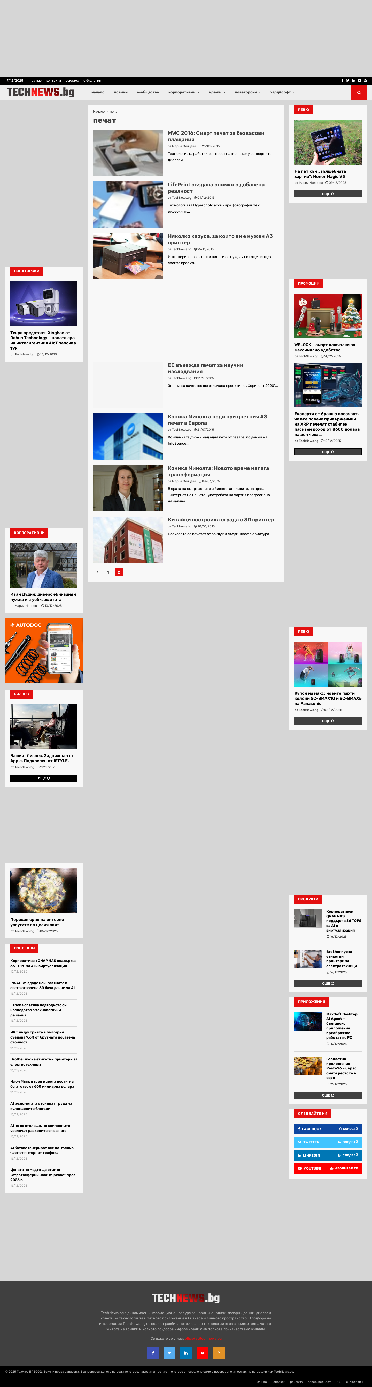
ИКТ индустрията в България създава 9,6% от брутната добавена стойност (42, 1037)
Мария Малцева (184, 146)
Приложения (311, 1002)
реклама (72, 80)
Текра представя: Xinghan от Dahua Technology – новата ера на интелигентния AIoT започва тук (43, 340)
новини (121, 92)
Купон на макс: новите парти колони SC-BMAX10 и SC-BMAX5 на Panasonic (328, 698)
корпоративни (181, 92)
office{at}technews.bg (203, 1338)
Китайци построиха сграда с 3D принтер (221, 520)
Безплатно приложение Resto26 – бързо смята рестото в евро (341, 1068)
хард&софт (280, 92)
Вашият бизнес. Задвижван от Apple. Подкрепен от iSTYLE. (42, 758)
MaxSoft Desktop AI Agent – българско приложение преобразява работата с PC (342, 1026)
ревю (303, 109)
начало (98, 92)
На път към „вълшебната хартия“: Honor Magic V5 (320, 174)
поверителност (319, 1382)
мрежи (215, 92)
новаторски (246, 92)
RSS (338, 1382)
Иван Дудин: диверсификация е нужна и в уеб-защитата (43, 597)
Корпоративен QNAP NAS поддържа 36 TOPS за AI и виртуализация (343, 921)
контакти (53, 80)
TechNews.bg (181, 198)
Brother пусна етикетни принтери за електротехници (341, 959)
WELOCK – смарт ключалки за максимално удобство (325, 347)
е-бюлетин (92, 80)
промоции (309, 283)
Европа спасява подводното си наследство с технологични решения (38, 1010)
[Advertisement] (186, 321)
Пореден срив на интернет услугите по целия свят (38, 922)
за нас (37, 80)
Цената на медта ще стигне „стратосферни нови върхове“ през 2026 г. (42, 1175)
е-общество (148, 92)
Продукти (308, 899)
